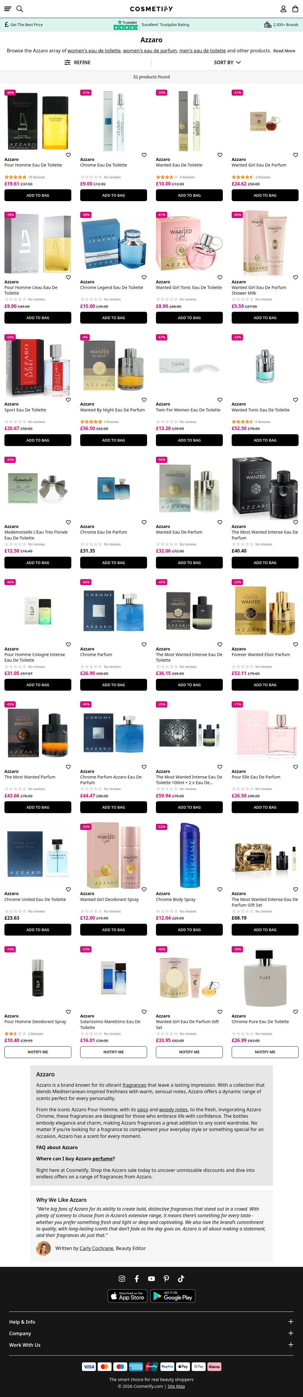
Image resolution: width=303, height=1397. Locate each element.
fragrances (134, 1085)
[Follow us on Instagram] (122, 1279)
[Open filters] (75, 62)
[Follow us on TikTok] (181, 1279)
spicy (142, 1109)
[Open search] (22, 9)
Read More (284, 51)
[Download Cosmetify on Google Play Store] (172, 1296)
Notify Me (38, 1051)
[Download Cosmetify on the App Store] (127, 1296)
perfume (102, 1158)
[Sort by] (227, 62)
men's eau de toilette (202, 50)
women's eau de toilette (93, 50)
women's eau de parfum (150, 50)
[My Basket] (293, 9)
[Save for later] (64, 151)
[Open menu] (10, 9)
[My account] (281, 9)
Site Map (176, 1386)
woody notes (173, 1109)
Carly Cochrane (96, 1248)
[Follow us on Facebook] (137, 1279)
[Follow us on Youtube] (151, 1279)
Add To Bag (37, 195)
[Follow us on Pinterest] (166, 1279)
